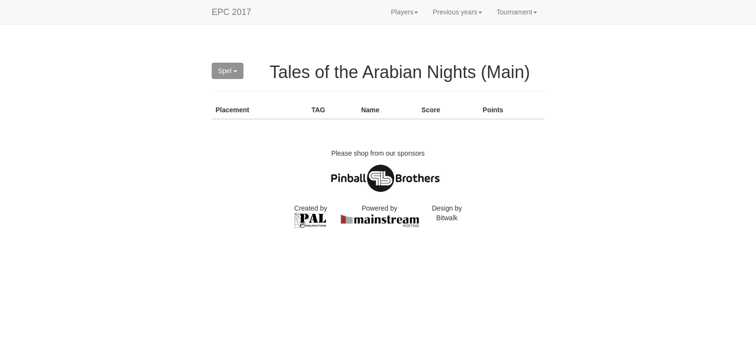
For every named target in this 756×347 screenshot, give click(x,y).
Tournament (517, 12)
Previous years (457, 12)
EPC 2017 (231, 12)
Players (404, 12)
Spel (227, 71)
